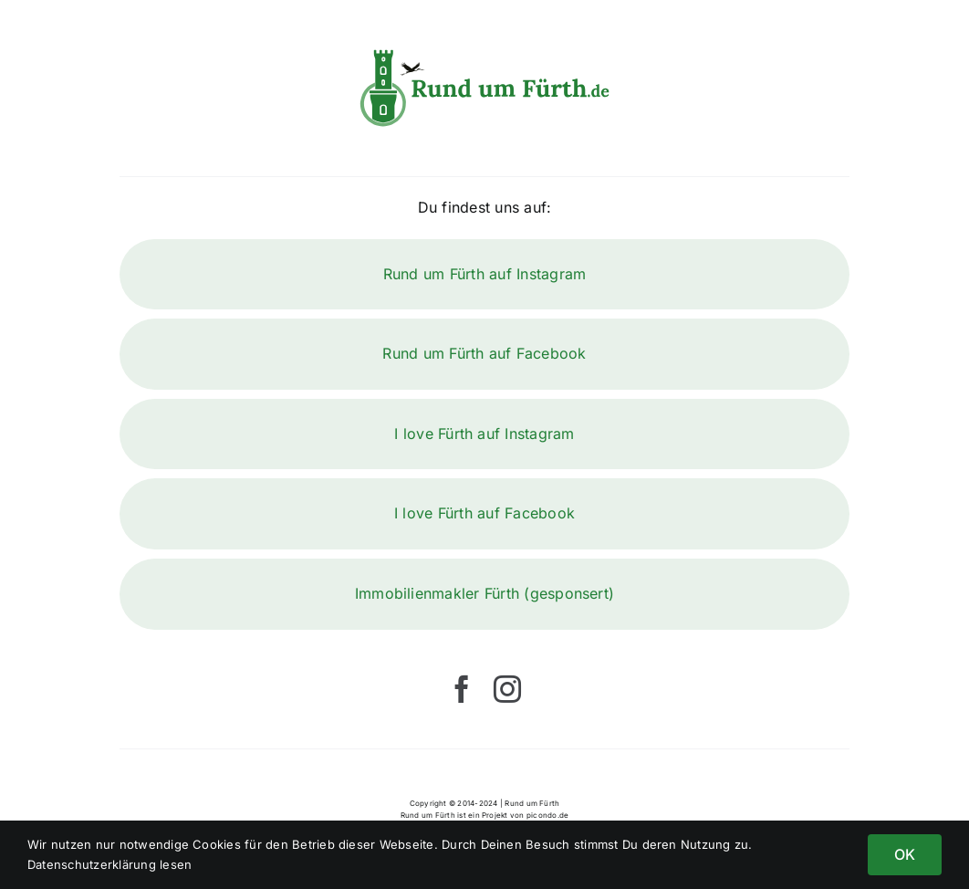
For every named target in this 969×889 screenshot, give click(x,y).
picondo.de (547, 815)
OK (904, 854)
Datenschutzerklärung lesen (109, 864)
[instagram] (507, 689)
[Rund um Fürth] (485, 53)
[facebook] (461, 689)
